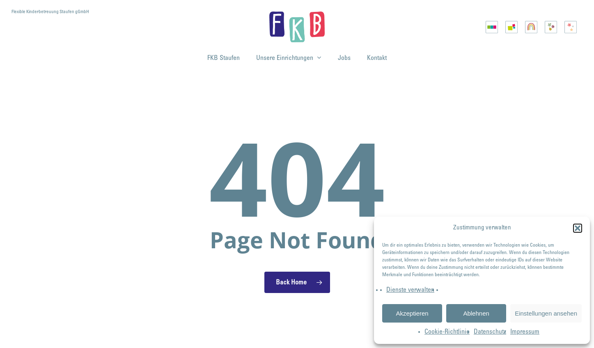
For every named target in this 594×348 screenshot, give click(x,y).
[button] (577, 228)
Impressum (524, 332)
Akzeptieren (412, 313)
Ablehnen (476, 313)
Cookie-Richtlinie (447, 332)
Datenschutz (490, 332)
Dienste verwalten (410, 290)
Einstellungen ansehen (546, 313)
